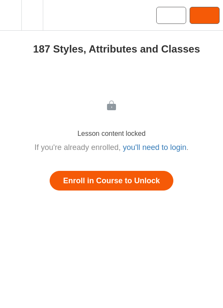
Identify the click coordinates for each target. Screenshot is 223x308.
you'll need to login (155, 147)
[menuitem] (32, 15)
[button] (10, 15)
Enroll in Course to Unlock (111, 180)
